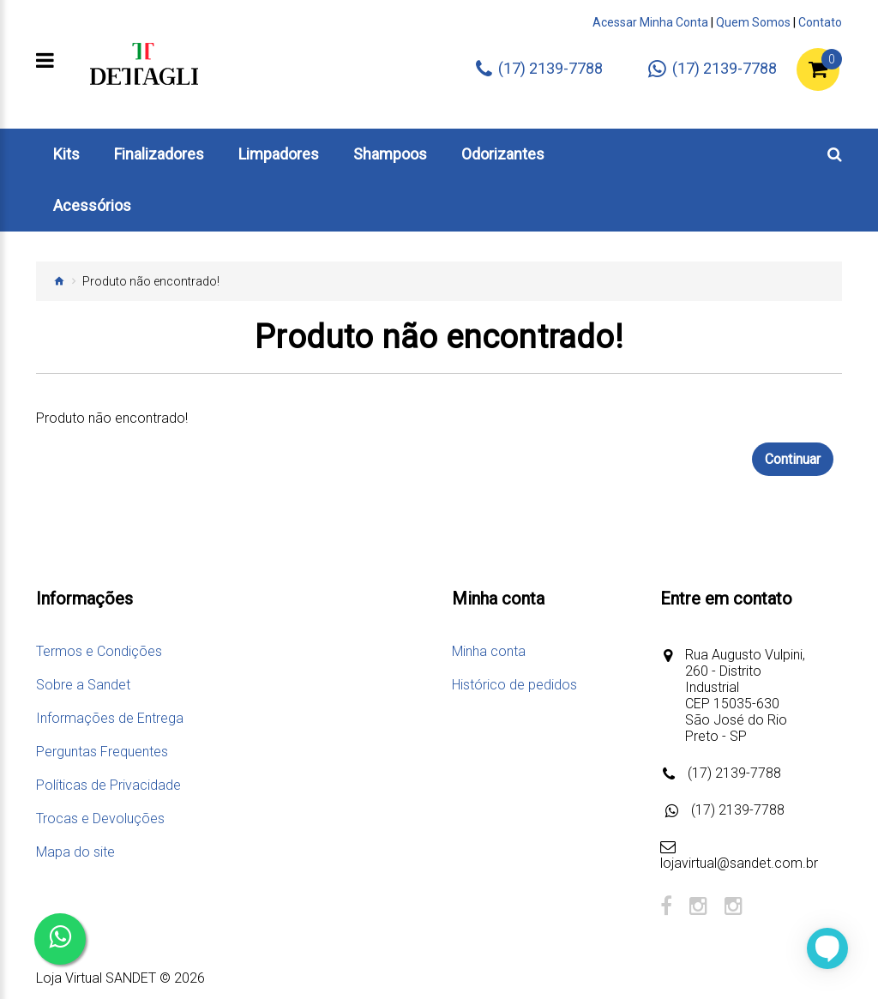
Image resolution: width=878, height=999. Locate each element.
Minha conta (489, 651)
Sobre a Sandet (83, 685)
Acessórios (92, 205)
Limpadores (278, 154)
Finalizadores (159, 154)
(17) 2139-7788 (734, 773)
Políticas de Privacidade (108, 785)
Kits (66, 154)
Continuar (793, 459)
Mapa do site (75, 852)
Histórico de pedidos (514, 685)
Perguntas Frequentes (102, 751)
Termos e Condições (99, 651)
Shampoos (390, 154)
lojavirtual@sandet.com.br (739, 863)
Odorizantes (502, 154)
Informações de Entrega (109, 718)
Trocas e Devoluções (100, 818)
